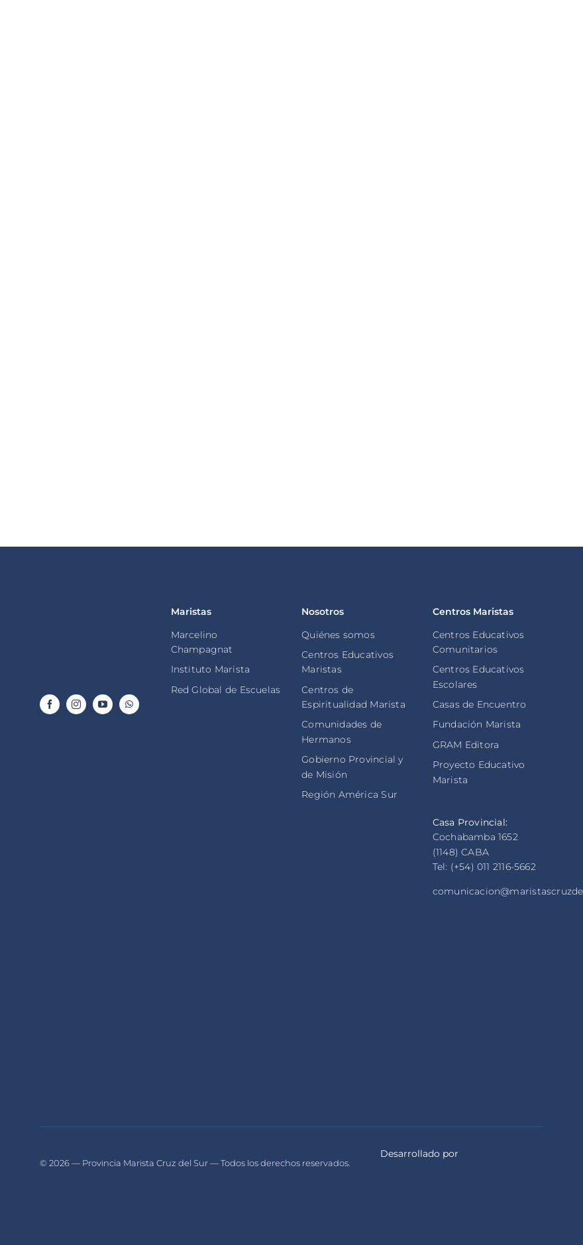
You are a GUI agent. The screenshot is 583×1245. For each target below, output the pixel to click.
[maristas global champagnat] (226, 984)
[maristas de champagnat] (356, 988)
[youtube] (103, 704)
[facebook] (50, 704)
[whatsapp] (129, 704)
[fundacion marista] (488, 979)
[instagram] (76, 704)
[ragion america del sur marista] (95, 997)
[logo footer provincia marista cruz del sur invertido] (95, 605)
